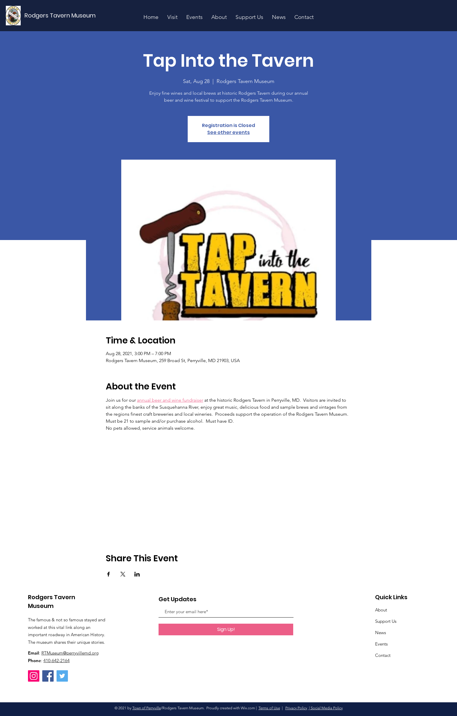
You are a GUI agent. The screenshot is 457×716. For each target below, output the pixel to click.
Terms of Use (269, 708)
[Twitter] (62, 676)
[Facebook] (48, 676)
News (380, 632)
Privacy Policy (296, 708)
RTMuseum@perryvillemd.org (70, 653)
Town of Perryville (146, 708)
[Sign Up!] (226, 629)
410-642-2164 (56, 660)
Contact (383, 655)
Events (381, 644)
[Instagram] (33, 676)
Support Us (385, 621)
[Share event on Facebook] (108, 574)
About (381, 610)
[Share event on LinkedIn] (137, 574)
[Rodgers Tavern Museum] (60, 15)
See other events (228, 132)
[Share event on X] (123, 574)
